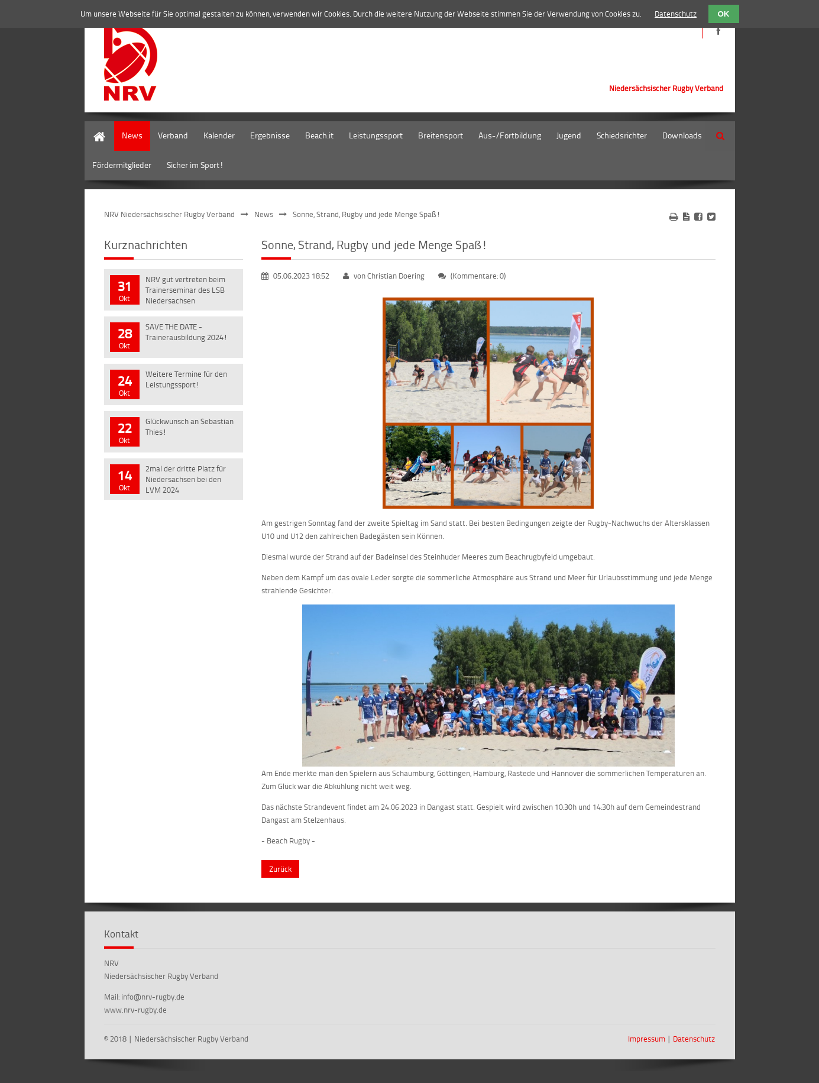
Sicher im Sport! (195, 164)
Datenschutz (694, 1038)
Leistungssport (376, 135)
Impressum (646, 1038)
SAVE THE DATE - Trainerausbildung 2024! (186, 331)
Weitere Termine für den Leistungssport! (186, 379)
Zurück (280, 869)
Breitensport (440, 135)
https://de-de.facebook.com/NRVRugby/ (718, 31)
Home (95, 126)
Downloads (682, 135)
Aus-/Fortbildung (509, 135)
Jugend (568, 135)
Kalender (219, 135)
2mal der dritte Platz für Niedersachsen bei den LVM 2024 (185, 479)
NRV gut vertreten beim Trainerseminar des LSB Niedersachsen (185, 290)
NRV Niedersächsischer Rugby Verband (169, 214)
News (132, 135)
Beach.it (319, 135)
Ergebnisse (270, 135)
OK (724, 13)
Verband (173, 135)
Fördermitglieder (121, 164)
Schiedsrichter (622, 135)
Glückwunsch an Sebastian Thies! (189, 426)
